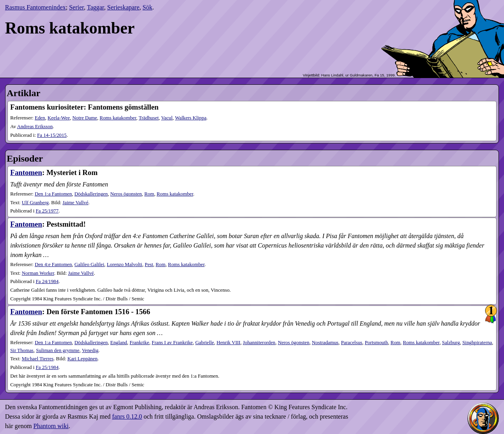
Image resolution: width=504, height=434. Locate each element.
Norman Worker (38, 273)
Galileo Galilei (89, 264)
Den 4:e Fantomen (53, 264)
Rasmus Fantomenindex (35, 7)
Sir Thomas (21, 350)
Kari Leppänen (82, 358)
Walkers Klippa (190, 118)
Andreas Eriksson (35, 126)
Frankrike (139, 342)
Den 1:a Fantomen (53, 194)
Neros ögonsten (126, 194)
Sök (147, 7)
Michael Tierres (38, 358)
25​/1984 (47, 367)
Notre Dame (84, 118)
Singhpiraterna (477, 342)
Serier (76, 7)
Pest (149, 264)
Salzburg (451, 342)
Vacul (166, 118)
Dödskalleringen (91, 194)
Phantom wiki (51, 426)
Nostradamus (325, 342)
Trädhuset (149, 118)
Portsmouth (376, 342)
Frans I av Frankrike (172, 342)
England (118, 342)
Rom (149, 194)
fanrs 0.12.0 (127, 416)
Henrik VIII (229, 342)
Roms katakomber (118, 118)
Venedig (90, 350)
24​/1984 (47, 281)
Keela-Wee (59, 118)
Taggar (95, 7)
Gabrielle (204, 342)
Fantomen (26, 172)
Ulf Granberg (35, 202)
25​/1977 (47, 211)
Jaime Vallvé (76, 202)
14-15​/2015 (52, 135)
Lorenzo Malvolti (124, 264)
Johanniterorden (259, 342)
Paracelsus (351, 342)
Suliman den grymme (58, 350)
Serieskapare (123, 7)
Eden (40, 118)
